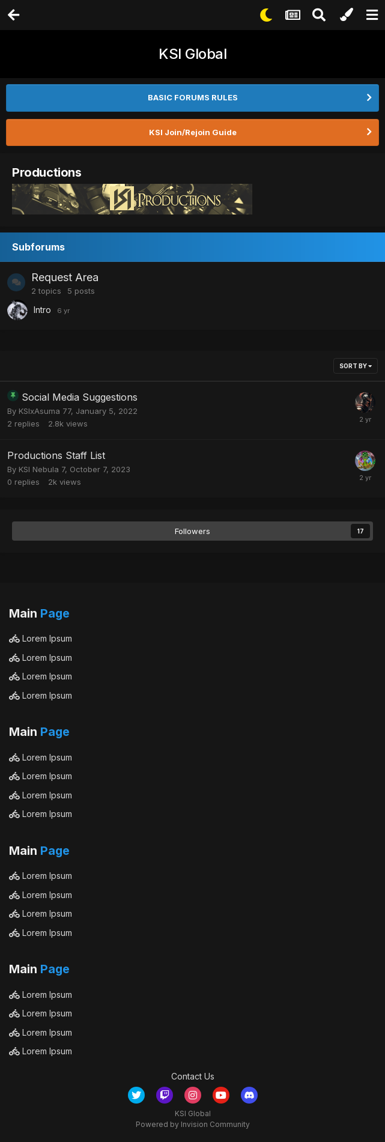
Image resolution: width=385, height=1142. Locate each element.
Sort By (355, 365)
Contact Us (192, 1076)
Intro (42, 310)
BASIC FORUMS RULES (193, 97)
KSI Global (192, 53)
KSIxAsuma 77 (45, 411)
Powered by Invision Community (193, 1124)
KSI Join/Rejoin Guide (193, 132)
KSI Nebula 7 (42, 469)
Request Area (65, 277)
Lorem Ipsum (40, 638)
